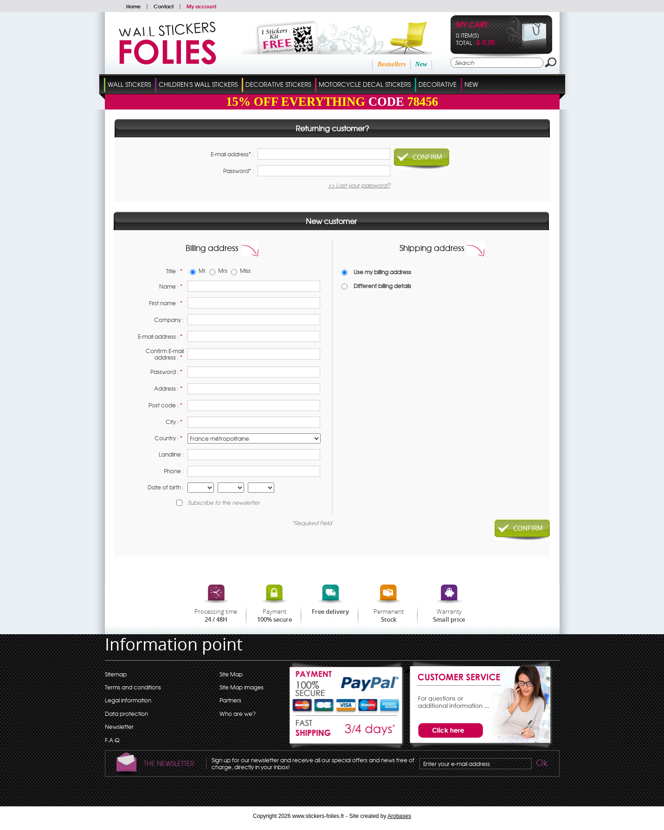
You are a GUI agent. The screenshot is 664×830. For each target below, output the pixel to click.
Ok (541, 764)
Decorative (438, 84)
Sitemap (116, 674)
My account (201, 6)
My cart (472, 25)
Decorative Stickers (278, 84)
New (421, 64)
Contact (164, 6)
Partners (230, 700)
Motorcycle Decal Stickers (365, 84)
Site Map (231, 674)
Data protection (126, 713)
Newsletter (119, 726)
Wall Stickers (129, 84)
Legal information (128, 700)
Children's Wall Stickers (198, 84)
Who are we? (237, 713)
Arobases (399, 816)
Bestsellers (391, 64)
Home (133, 6)
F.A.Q (112, 740)
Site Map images (241, 687)
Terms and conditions (133, 687)
